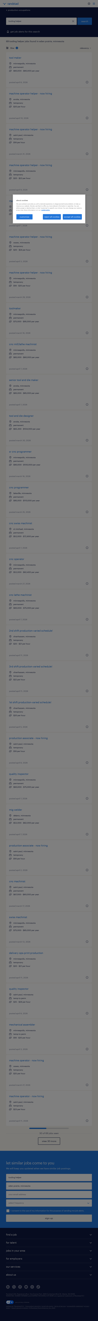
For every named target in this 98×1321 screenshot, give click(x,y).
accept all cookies (72, 217)
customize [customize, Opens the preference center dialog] (24, 217)
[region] (49, 208)
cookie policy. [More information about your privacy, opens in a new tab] (45, 210)
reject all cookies (52, 217)
